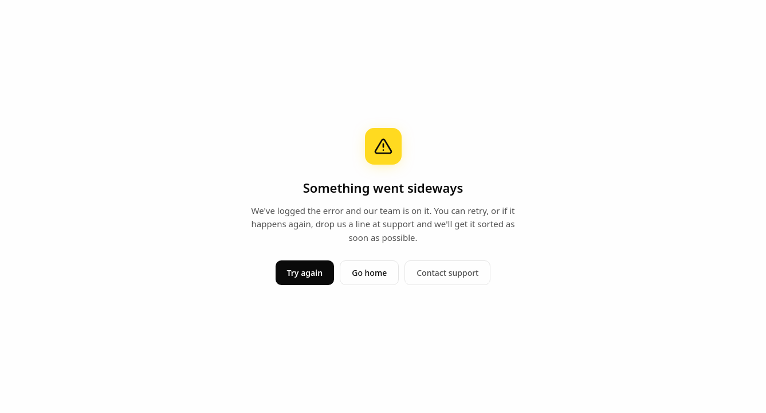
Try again (305, 272)
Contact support (447, 272)
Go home (369, 272)
